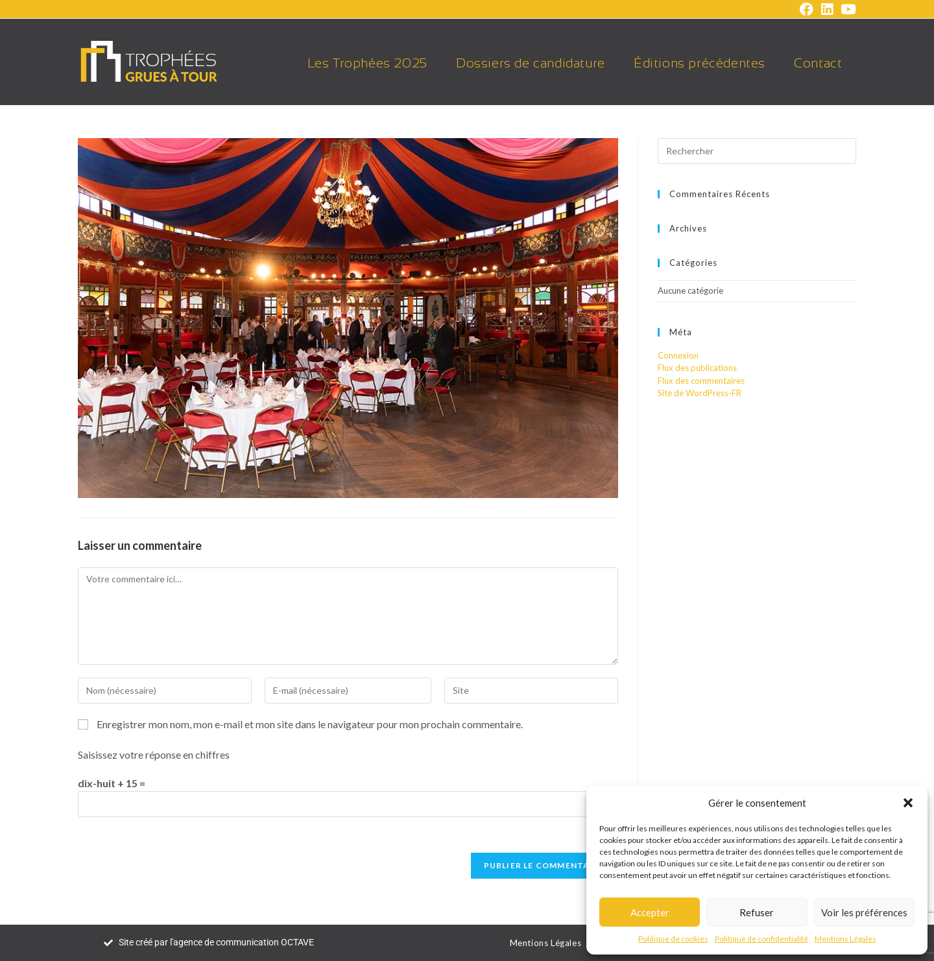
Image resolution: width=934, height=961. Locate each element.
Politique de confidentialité (761, 938)
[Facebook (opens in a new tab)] (806, 9)
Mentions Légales (845, 938)
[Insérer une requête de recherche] (757, 151)
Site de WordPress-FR (699, 393)
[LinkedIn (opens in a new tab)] (827, 9)
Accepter (649, 912)
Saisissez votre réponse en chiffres (154, 754)
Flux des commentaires (701, 380)
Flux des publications (697, 367)
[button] (908, 802)
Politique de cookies (673, 938)
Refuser (756, 912)
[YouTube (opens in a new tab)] (846, 9)
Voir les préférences (864, 912)
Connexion (678, 355)
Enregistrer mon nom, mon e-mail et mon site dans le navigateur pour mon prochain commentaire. (310, 724)
